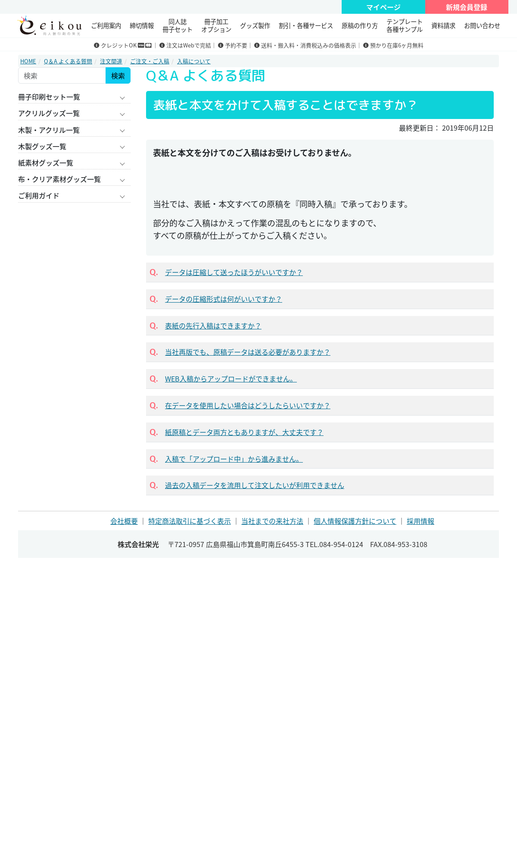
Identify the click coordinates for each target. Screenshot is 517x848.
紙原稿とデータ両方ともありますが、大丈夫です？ (244, 432)
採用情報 (420, 521)
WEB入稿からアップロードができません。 (231, 378)
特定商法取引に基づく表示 (189, 521)
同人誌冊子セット (177, 25)
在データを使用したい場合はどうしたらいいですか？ (247, 405)
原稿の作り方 (360, 25)
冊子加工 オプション (216, 25)
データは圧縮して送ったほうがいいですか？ (234, 272)
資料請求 (443, 25)
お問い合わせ (482, 25)
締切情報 (142, 25)
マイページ (383, 7)
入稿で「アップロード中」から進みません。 (234, 459)
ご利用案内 (106, 25)
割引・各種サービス (306, 25)
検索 (118, 75)
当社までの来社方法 (272, 521)
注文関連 (111, 61)
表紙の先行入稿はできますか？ (213, 325)
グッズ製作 (255, 25)
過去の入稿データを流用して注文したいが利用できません (254, 485)
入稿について (194, 61)
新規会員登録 (466, 7)
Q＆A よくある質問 (68, 61)
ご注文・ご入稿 (149, 61)
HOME (28, 61)
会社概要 (124, 521)
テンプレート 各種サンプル (404, 25)
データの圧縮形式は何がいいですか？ (223, 299)
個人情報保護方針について (355, 521)
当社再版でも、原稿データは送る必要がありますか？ (247, 352)
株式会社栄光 (138, 544)
